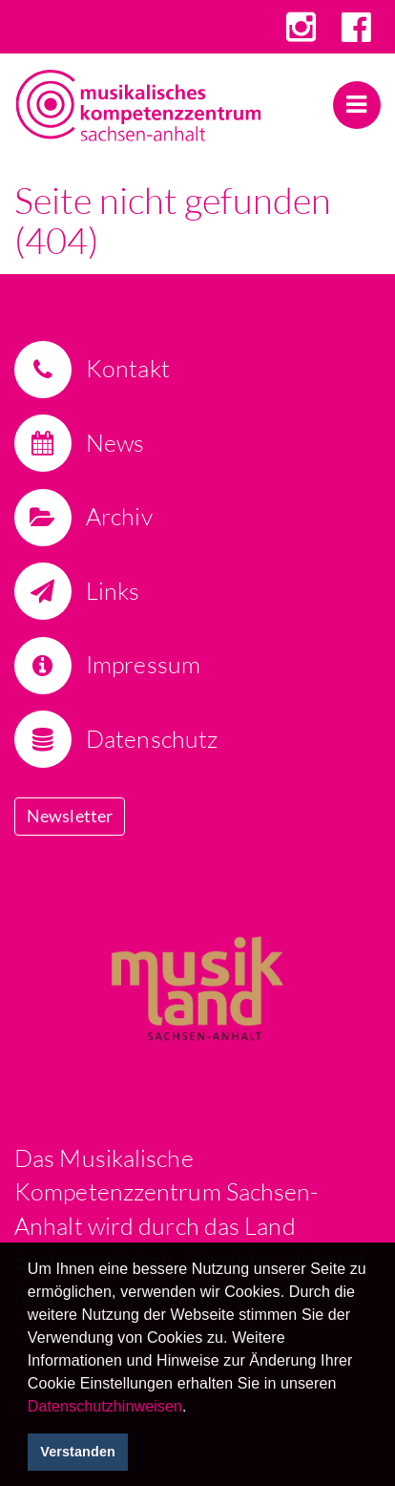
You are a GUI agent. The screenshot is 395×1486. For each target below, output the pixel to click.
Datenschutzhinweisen (105, 1406)
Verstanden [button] (77, 1451)
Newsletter (70, 815)
